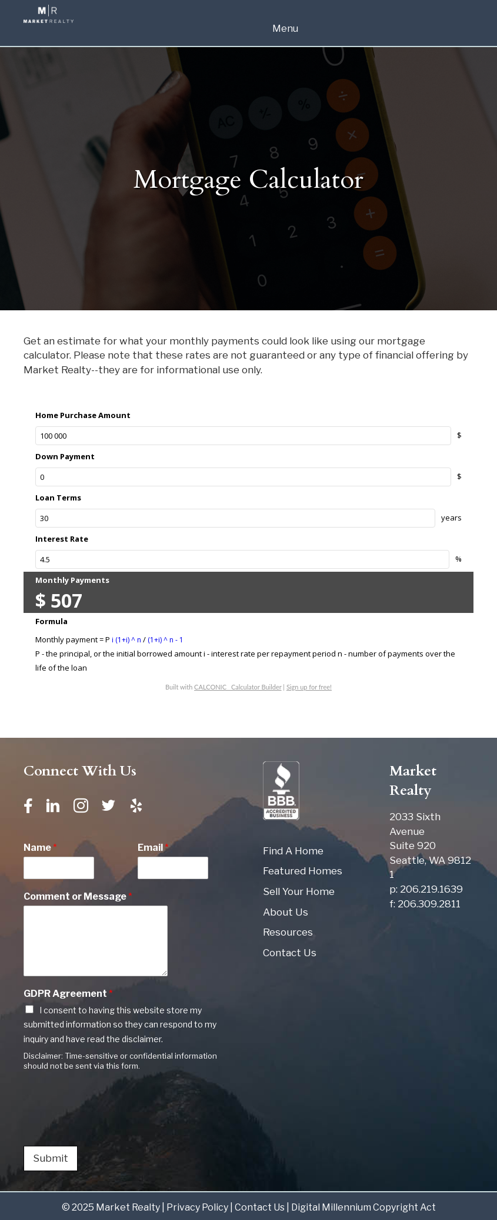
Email (153, 847)
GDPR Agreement (68, 993)
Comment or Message (78, 896)
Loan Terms (58, 497)
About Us (285, 912)
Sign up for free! (309, 687)
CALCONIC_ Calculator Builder (237, 687)
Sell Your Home (299, 891)
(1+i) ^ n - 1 (166, 640)
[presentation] (113, 1126)
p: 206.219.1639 (426, 889)
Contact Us (289, 953)
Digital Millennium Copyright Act (363, 1207)
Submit (50, 1158)
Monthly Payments (72, 580)
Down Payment (65, 456)
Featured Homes (302, 871)
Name (40, 847)
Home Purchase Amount (83, 415)
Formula (51, 621)
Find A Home (293, 851)
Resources (288, 932)
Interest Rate (61, 538)
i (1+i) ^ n (127, 640)
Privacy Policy (197, 1207)
